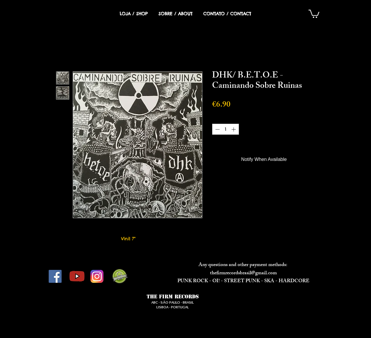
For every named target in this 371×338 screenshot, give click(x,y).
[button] (314, 13)
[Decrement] (217, 129)
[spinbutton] (225, 129)
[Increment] (234, 129)
